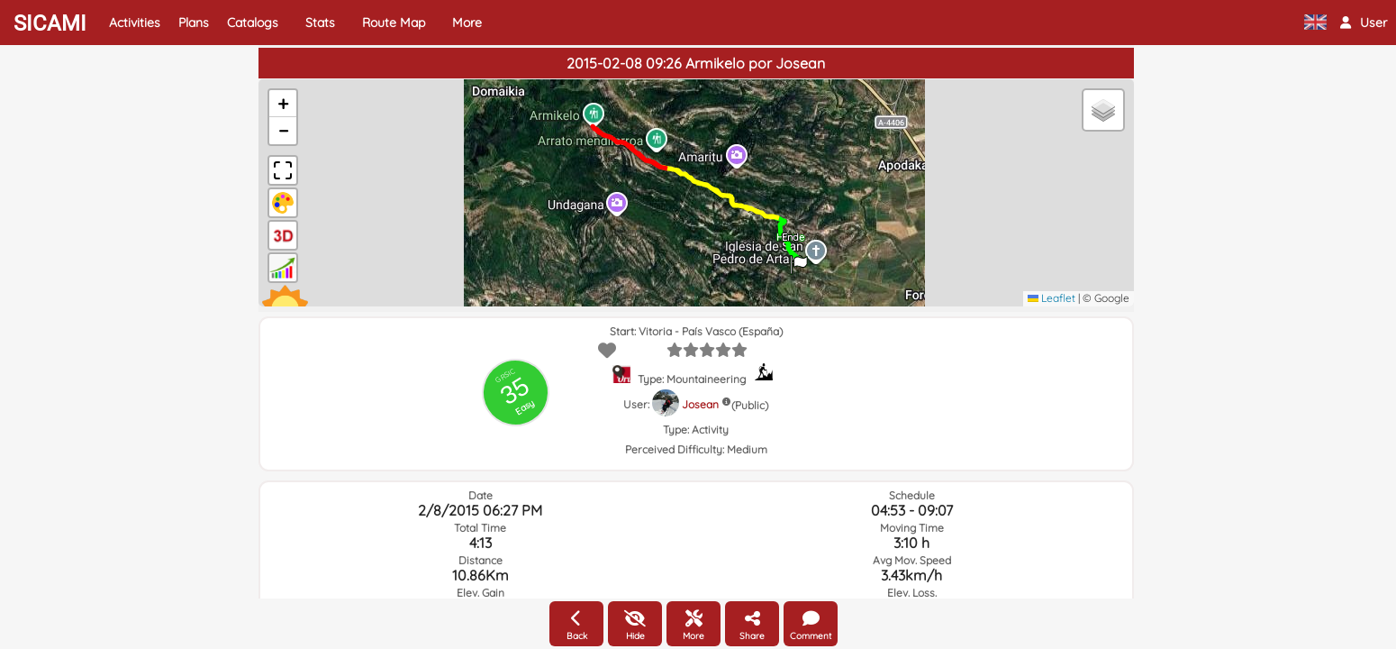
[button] (1363, 22)
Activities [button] (134, 22)
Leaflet (1051, 298)
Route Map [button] (393, 22)
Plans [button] (193, 22)
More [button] (467, 22)
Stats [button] (320, 22)
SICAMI (50, 23)
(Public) (749, 405)
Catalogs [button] (252, 22)
